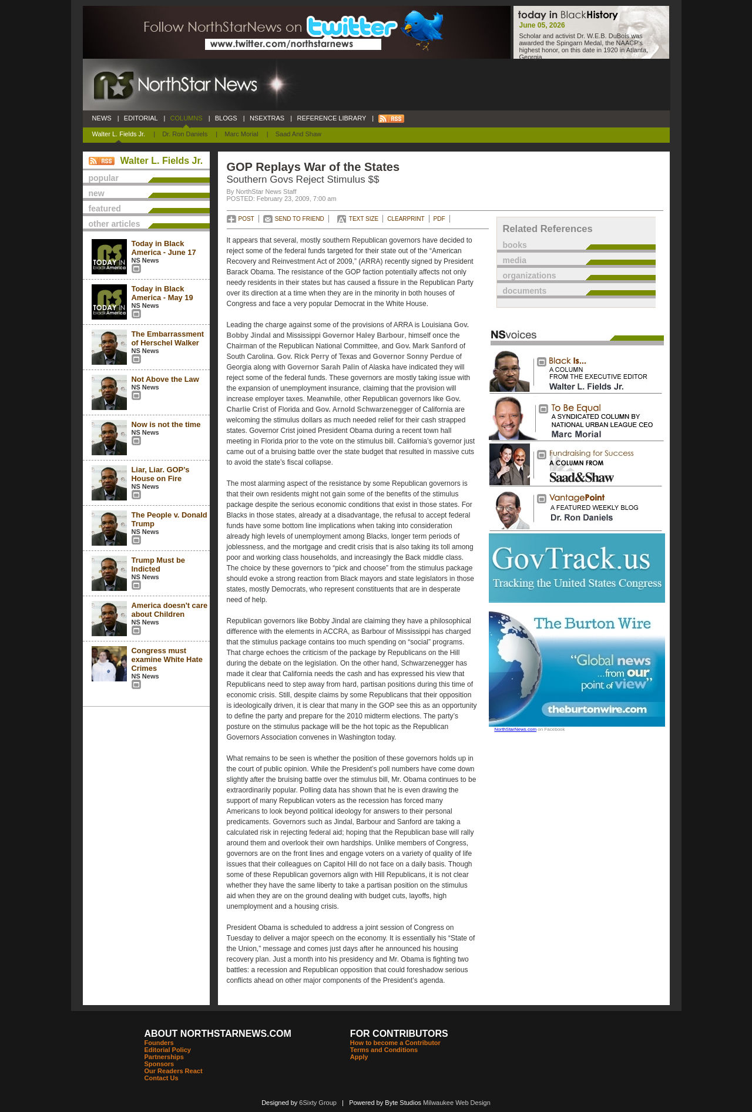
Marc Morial (241, 133)
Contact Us (162, 1077)
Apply (359, 1056)
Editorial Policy (168, 1049)
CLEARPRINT (405, 219)
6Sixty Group (318, 1102)
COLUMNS (186, 118)
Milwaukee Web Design (457, 1102)
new (97, 193)
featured (105, 208)
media (514, 260)
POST (246, 219)
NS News (145, 260)
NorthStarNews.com (516, 729)
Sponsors (159, 1063)
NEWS (102, 118)
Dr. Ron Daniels (184, 133)
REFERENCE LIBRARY (331, 118)
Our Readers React (174, 1070)
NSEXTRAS (267, 118)
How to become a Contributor (395, 1042)
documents (525, 290)
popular (104, 178)
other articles (114, 224)
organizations (529, 275)
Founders (159, 1042)
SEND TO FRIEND (299, 219)
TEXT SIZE (363, 219)
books (515, 245)
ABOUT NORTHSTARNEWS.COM (218, 1034)
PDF (439, 219)
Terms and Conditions (384, 1049)
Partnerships (164, 1056)
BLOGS (226, 118)
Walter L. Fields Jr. (119, 133)
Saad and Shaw (298, 133)
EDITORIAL (141, 118)
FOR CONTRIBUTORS (399, 1034)
